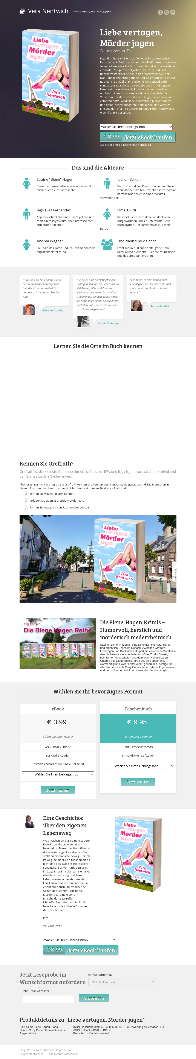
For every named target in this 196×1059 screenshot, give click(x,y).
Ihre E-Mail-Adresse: (36, 991)
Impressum (63, 1050)
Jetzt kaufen (57, 790)
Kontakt (49, 1050)
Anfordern (93, 998)
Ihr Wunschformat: (100, 975)
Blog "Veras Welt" (31, 1050)
